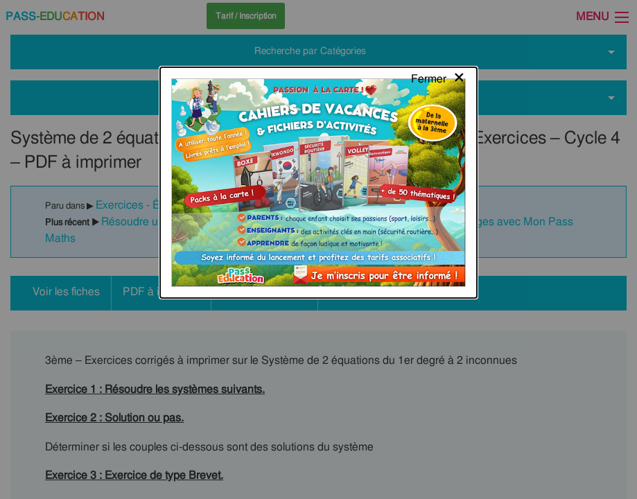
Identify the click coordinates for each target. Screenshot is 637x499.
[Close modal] (438, 24)
